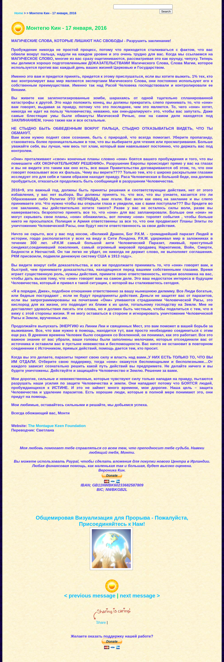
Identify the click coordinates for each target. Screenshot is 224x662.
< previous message (89, 596)
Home (18, 13)
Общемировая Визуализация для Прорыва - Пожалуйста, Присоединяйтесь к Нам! (112, 521)
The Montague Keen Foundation (57, 426)
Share (101, 622)
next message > (140, 596)
